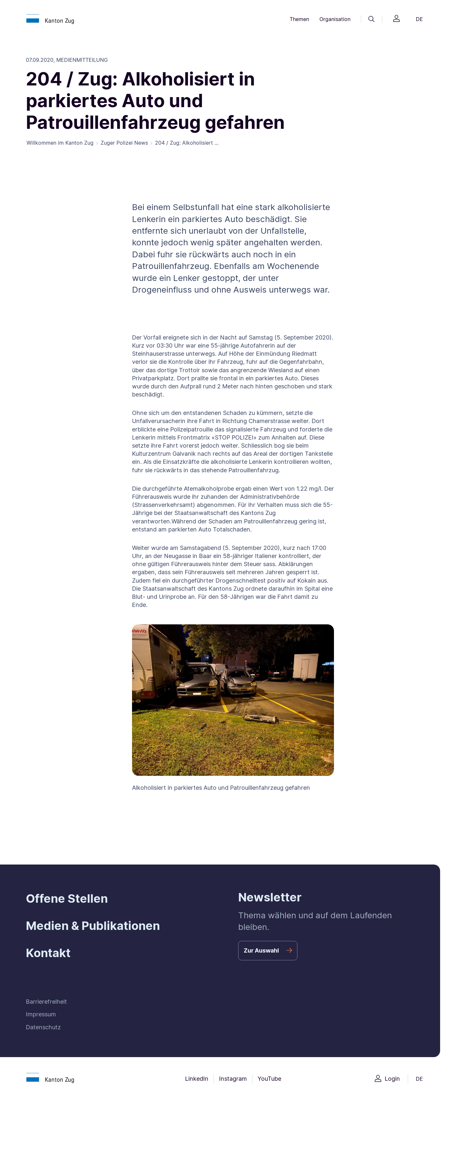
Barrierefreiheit (46, 1002)
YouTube (269, 1079)
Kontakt (48, 954)
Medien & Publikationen (93, 926)
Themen (299, 19)
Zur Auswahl (261, 951)
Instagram (233, 1079)
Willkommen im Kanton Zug (60, 143)
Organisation (334, 19)
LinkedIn (196, 1079)
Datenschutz (43, 1027)
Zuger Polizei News (124, 143)
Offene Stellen (67, 899)
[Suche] (371, 19)
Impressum (41, 1015)
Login (392, 1079)
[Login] (396, 19)
